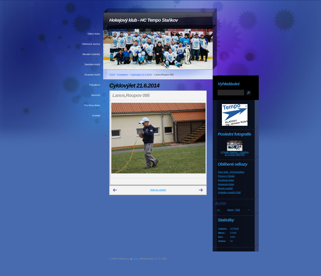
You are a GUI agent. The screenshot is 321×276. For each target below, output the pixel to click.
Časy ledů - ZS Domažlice (231, 172)
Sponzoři (95, 95)
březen (230, 210)
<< (218, 210)
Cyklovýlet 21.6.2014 (141, 74)
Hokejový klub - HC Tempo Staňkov (143, 20)
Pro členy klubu (92, 105)
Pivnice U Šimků (226, 176)
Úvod (112, 74)
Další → (201, 190)
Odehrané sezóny (91, 44)
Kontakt (96, 115)
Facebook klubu (226, 180)
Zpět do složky (158, 190)
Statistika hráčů (92, 64)
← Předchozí (115, 190)
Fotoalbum (94, 85)
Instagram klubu (226, 184)
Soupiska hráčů (92, 74)
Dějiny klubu (94, 34)
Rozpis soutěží (225, 188)
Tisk (136, 258)
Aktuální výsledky (91, 54)
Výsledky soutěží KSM (229, 192)
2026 (237, 210)
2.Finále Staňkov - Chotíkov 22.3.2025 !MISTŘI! (235, 153)
